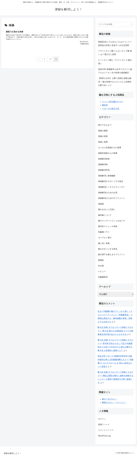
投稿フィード (104, 424)
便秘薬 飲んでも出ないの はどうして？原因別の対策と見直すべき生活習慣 (115, 43)
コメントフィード (105, 430)
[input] (116, 24)
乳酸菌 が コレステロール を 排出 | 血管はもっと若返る (115, 363)
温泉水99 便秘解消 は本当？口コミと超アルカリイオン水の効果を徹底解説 (115, 71)
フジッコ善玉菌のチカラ (112, 102)
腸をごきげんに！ (109, 399)
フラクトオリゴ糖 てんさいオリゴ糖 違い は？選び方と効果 (115, 52)
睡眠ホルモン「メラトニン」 (114, 402)
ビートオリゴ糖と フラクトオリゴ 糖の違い (115, 62)
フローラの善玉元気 (110, 109)
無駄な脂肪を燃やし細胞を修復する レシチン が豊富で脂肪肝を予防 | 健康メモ (115, 379)
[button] (131, 24)
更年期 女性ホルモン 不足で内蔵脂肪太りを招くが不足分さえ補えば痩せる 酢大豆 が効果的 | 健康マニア (115, 347)
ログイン (102, 419)
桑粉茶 (105, 105)
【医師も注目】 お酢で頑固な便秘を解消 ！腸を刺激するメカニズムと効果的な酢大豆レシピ (114, 81)
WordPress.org (104, 436)
